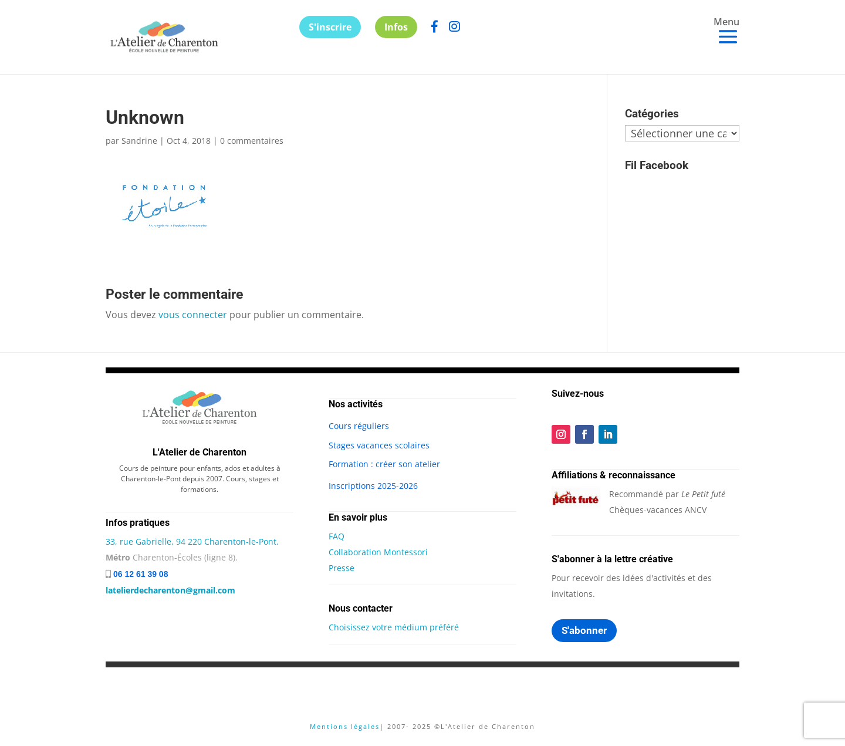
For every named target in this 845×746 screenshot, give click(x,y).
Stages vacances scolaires (379, 445)
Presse (341, 567)
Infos (396, 27)
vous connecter (192, 314)
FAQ (336, 536)
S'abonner (584, 630)
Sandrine (139, 140)
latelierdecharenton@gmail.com (170, 590)
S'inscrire (330, 27)
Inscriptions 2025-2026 (373, 485)
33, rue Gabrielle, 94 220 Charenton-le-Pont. (192, 541)
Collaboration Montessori (378, 552)
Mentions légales (345, 726)
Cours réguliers (359, 425)
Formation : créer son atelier (384, 464)
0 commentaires (251, 140)
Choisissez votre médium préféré (394, 627)
